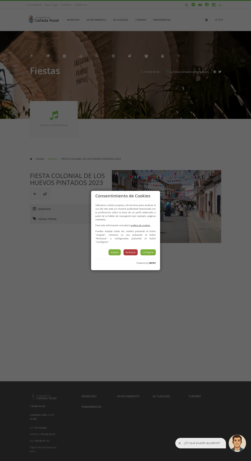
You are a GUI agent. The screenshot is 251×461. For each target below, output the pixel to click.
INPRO (152, 263)
